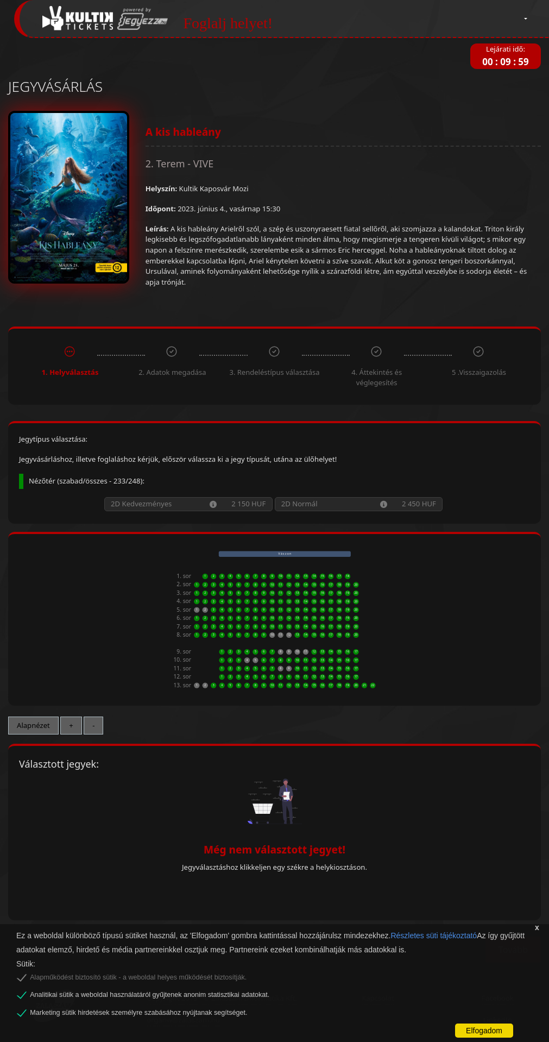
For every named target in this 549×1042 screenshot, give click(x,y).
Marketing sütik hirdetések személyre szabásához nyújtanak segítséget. (138, 1012)
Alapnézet (33, 725)
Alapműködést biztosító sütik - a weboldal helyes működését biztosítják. (138, 977)
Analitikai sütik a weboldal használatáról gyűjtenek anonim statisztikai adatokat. (149, 995)
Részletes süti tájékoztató (433, 935)
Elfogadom (484, 1030)
